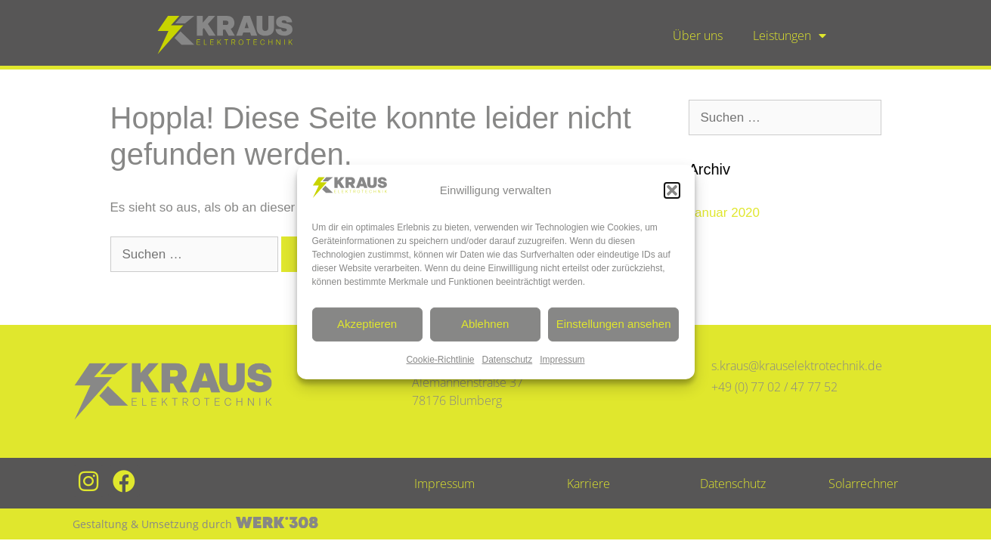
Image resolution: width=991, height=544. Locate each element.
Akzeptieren (367, 323)
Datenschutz (507, 359)
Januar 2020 (724, 213)
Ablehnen (485, 323)
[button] (672, 190)
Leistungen (789, 35)
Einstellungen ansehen (613, 323)
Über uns (698, 35)
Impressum (562, 359)
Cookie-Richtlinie (440, 359)
